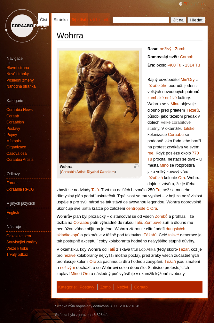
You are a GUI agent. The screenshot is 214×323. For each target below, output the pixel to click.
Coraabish (15, 122)
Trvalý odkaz (17, 254)
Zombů (161, 216)
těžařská (155, 177)
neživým (67, 267)
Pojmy (11, 134)
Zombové (152, 222)
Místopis (13, 141)
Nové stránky (17, 74)
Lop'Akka (147, 249)
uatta (86, 208)
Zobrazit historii (94, 19)
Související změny (21, 242)
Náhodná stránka (21, 86)
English (12, 212)
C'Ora (152, 208)
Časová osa (16, 153)
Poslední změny (20, 80)
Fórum (12, 183)
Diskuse (79, 19)
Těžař (183, 249)
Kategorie (67, 287)
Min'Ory (188, 79)
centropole (136, 208)
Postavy (87, 287)
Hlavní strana (17, 68)
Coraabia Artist (73, 172)
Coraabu (176, 134)
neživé (171, 97)
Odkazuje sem (18, 236)
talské (189, 128)
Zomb (105, 287)
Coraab (187, 56)
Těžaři (170, 261)
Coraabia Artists (20, 159)
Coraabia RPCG (20, 189)
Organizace (16, 147)
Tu (158, 189)
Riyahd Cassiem (101, 172)
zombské (155, 97)
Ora (181, 177)
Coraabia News (19, 109)
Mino (164, 165)
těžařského (157, 85)
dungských (175, 228)
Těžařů (192, 110)
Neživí (122, 287)
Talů (95, 189)
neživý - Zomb (172, 48)
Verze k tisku (17, 248)
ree (150, 153)
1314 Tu (192, 65)
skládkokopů (68, 234)
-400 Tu (174, 65)
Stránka (60, 19)
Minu (174, 103)
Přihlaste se (194, 4)
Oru (86, 273)
